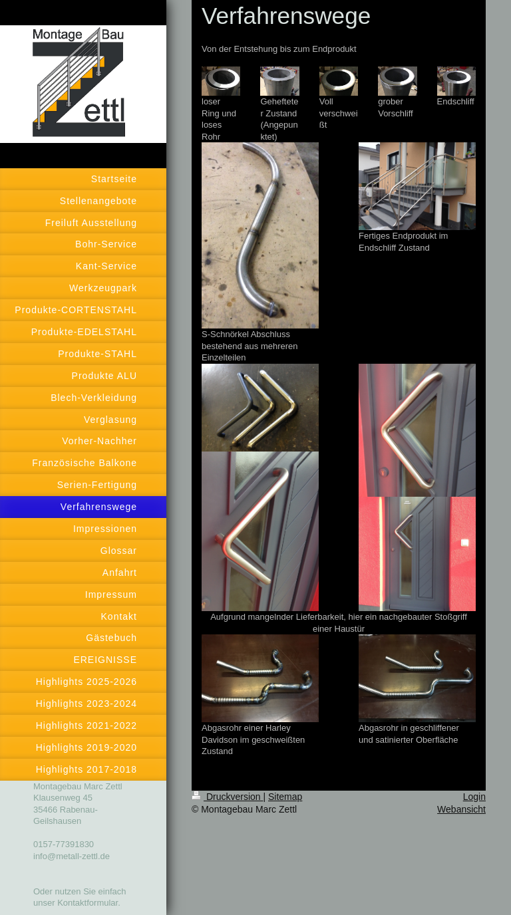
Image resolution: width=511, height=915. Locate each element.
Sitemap (285, 796)
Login (474, 796)
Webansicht (461, 809)
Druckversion (227, 796)
